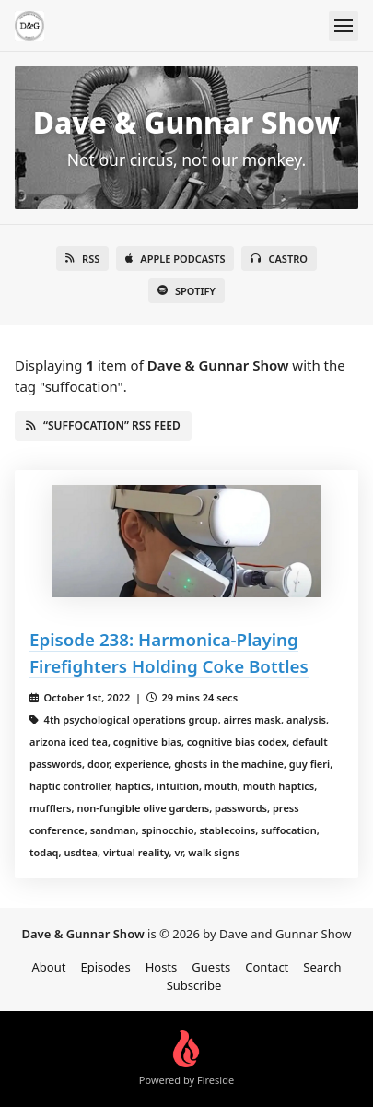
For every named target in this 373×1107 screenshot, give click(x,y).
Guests (211, 967)
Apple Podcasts (175, 258)
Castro (279, 258)
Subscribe (194, 985)
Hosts (162, 967)
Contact (266, 967)
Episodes (105, 967)
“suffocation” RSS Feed (103, 425)
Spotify (186, 291)
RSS (82, 258)
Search (322, 967)
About (49, 967)
